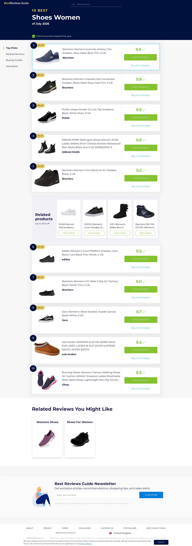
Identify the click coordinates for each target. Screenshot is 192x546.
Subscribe (151, 495)
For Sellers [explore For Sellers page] (129, 528)
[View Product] (96, 57)
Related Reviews (15, 54)
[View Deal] (68, 219)
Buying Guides (14, 60)
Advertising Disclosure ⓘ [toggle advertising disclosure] (66, 533)
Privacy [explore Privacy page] (47, 528)
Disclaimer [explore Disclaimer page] (85, 528)
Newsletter (12, 66)
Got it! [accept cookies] (161, 542)
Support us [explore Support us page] (107, 528)
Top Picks (11, 48)
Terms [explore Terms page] (65, 528)
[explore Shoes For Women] (79, 437)
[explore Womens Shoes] (47, 437)
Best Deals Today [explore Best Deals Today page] (156, 528)
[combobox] (96, 4)
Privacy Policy (85, 543)
